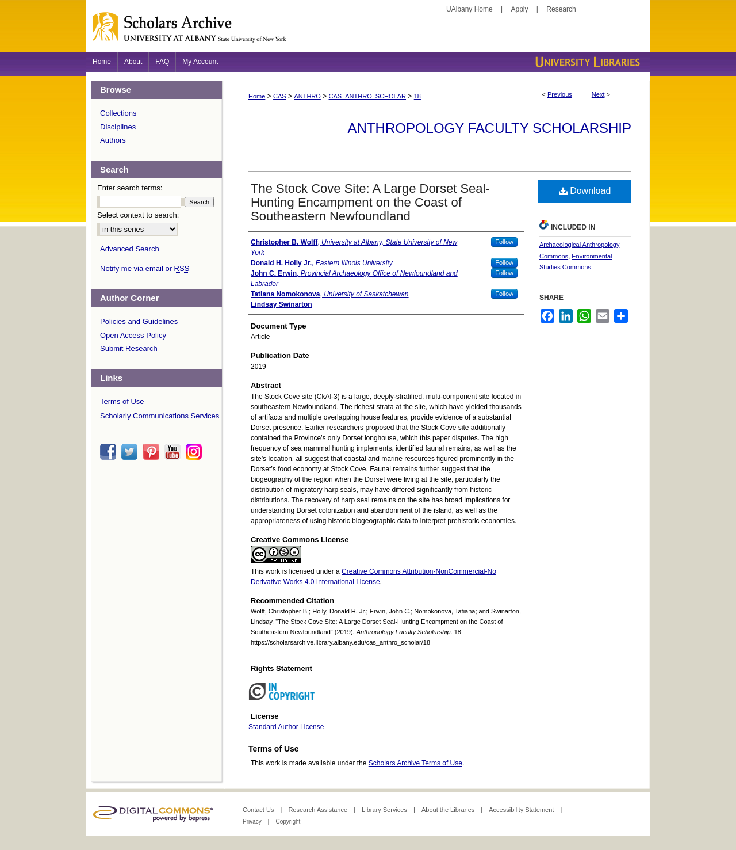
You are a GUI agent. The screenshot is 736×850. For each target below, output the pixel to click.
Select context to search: (138, 215)
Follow (504, 241)
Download (585, 191)
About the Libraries (448, 809)
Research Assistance (318, 809)
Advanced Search (129, 249)
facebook (110, 452)
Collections (118, 113)
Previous (559, 94)
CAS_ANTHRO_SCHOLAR (367, 96)
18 (417, 96)
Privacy (253, 821)
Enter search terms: (129, 188)
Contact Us (259, 809)
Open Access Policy (133, 335)
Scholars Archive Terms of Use (415, 763)
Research (561, 9)
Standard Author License (286, 727)
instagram (195, 452)
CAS (279, 96)
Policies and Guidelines (139, 321)
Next (598, 94)
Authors (113, 140)
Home (256, 96)
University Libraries (586, 62)
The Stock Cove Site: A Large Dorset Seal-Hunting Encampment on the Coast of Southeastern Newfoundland (370, 202)
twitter (131, 452)
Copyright (287, 821)
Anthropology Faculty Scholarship (489, 128)
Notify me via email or (144, 268)
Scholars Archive (368, 32)
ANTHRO (307, 96)
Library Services (385, 809)
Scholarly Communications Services (159, 415)
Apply (519, 9)
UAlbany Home (469, 9)
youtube (174, 452)
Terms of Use (122, 401)
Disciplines (118, 127)
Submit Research (129, 348)
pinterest (153, 452)
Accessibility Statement (522, 809)
